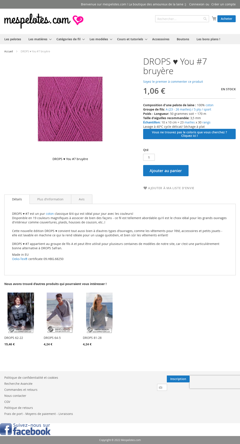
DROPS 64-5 (52, 338)
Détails (17, 199)
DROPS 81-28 (92, 338)
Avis (82, 199)
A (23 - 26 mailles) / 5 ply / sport (188, 109)
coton (210, 105)
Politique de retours (18, 408)
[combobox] (182, 18)
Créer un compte (223, 4)
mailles (189, 122)
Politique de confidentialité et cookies (31, 377)
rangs (206, 122)
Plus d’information (50, 199)
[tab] (17, 199)
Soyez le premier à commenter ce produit (173, 81)
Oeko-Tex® (20, 259)
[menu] (120, 39)
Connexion (196, 4)
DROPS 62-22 (13, 338)
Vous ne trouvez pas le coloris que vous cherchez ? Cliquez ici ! (189, 134)
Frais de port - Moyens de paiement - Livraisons (38, 414)
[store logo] (44, 21)
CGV (7, 402)
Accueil (8, 51)
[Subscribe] (178, 378)
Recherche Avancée (18, 384)
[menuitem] (13, 39)
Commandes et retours (20, 390)
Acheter (226, 19)
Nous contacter (15, 396)
